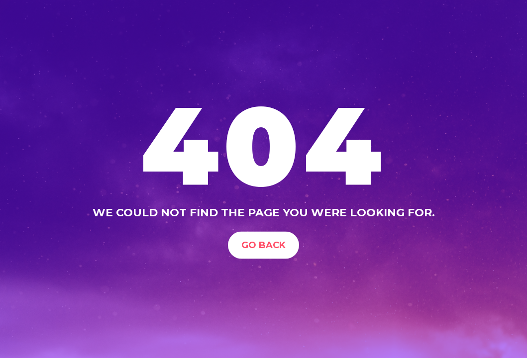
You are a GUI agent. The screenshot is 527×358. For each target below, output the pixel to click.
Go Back (263, 244)
